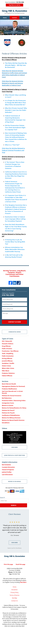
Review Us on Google (14, 481)
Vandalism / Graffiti (8, 363)
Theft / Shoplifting (7, 353)
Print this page (8, 564)
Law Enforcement (7, 474)
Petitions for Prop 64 (8, 413)
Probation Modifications (9, 389)
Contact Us (14, 601)
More (24, 18)
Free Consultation (9, 290)
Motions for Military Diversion (11, 418)
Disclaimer (14, 590)
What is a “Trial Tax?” (12, 145)
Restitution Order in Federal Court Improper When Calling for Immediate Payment (15, 219)
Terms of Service (14, 595)
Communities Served (14, 332)
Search (13, 505)
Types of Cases (7, 339)
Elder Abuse (5, 371)
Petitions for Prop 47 (8, 410)
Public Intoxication (8, 356)
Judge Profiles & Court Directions (14, 455)
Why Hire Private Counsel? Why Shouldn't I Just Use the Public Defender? (16, 110)
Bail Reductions (7, 398)
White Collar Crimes (8, 368)
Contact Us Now (14, 322)
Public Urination (7, 348)
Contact (14, 18)
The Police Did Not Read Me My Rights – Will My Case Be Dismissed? (16, 65)
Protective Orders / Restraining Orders (14, 400)
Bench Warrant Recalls (9, 384)
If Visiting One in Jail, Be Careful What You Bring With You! (15, 242)
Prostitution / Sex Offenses (10, 351)
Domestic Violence (7, 344)
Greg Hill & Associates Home (14, 12)
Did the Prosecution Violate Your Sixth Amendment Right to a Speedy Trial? (15, 128)
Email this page (20, 564)
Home (5, 18)
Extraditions (6, 423)
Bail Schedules (6, 465)
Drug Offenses (6, 346)
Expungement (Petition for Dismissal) (13, 386)
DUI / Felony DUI (7, 341)
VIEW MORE (14, 447)
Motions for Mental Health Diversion (13, 420)
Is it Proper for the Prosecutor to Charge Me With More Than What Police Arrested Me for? (15, 103)
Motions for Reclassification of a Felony (14, 408)
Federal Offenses (7, 376)
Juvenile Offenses (7, 361)
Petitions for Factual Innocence (11, 395)
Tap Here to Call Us (14, 5)
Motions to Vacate (7, 405)
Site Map (14, 598)
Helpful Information (9, 462)
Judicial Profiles (6, 472)
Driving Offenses (7, 358)
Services (5, 381)
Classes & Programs (8, 469)
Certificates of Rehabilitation (11, 415)
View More (14, 542)
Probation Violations (8, 373)
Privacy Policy (14, 592)
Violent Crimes (6, 366)
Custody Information (8, 467)
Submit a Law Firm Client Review (14, 548)
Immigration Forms (8, 403)
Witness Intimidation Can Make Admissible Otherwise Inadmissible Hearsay (15, 249)
